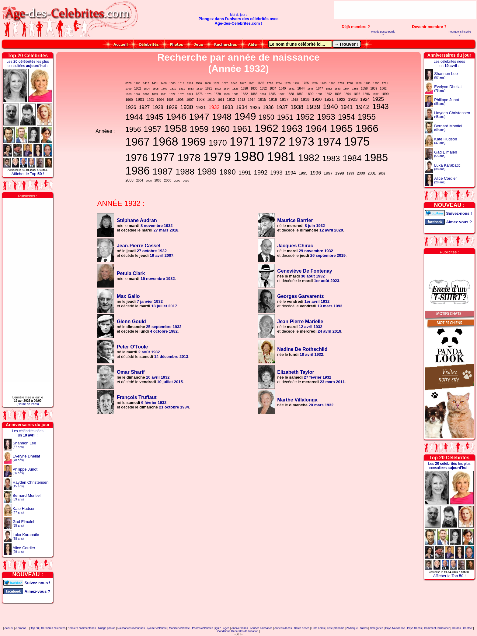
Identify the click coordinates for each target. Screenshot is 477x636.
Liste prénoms (335, 628)
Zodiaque (352, 628)
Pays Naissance (395, 628)
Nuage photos (106, 628)
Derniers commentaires (82, 628)
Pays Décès (414, 628)
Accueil (8, 628)
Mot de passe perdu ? (383, 33)
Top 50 (35, 628)
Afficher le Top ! (27, 173)
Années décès (283, 628)
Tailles (363, 628)
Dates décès (301, 628)
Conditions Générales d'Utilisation (237, 631)
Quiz (218, 628)
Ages (226, 628)
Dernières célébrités (53, 628)
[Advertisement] (405, 10)
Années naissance (261, 628)
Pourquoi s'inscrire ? (459, 33)
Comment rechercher (437, 628)
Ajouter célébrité (157, 628)
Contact (467, 628)
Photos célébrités (202, 628)
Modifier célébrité (179, 628)
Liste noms (318, 628)
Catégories (376, 628)
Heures (456, 628)
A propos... (21, 628)
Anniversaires (239, 628)
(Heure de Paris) (27, 404)
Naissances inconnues (131, 628)
